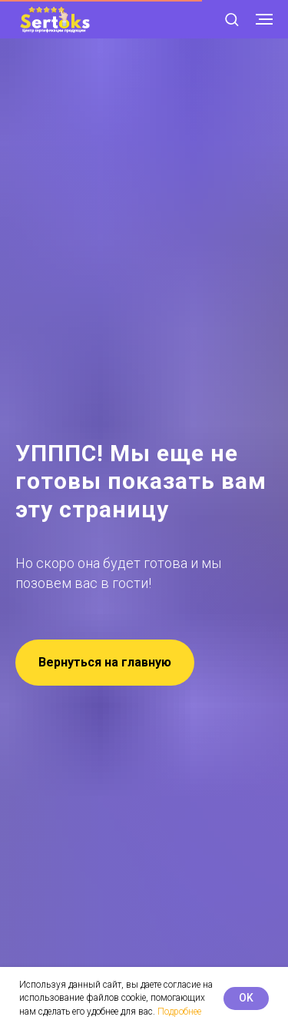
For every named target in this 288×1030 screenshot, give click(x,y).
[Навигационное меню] (264, 19)
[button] (231, 19)
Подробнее (179, 1011)
